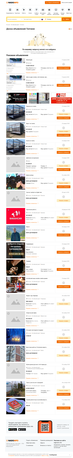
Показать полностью (32, 72)
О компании (29, 445)
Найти (66, 19)
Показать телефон (63, 114)
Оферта (42, 443)
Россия (8, 24)
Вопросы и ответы (45, 445)
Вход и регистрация (67, 2)
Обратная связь (30, 443)
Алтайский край (15, 24)
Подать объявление (32, 440)
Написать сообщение (63, 68)
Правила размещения (46, 440)
